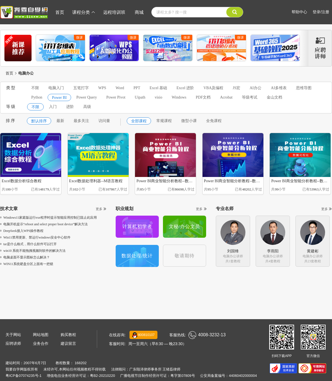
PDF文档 (203, 97)
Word (120, 88)
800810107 (143, 335)
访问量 (104, 121)
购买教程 (68, 334)
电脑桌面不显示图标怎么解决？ (25, 257)
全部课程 (139, 121)
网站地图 (40, 334)
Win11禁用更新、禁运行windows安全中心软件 (35, 237)
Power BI (59, 98)
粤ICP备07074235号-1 (24, 376)
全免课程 (214, 121)
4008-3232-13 (207, 335)
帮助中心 (299, 12)
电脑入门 (56, 88)
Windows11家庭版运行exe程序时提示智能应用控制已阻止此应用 (48, 217)
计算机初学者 (137, 226)
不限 (35, 88)
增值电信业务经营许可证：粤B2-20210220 (81, 376)
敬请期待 (184, 255)
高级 (87, 107)
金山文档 (274, 97)
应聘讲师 (13, 343)
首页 (59, 12)
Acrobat (226, 97)
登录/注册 (321, 12)
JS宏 (236, 88)
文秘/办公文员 (184, 226)
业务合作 (40, 343)
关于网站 (13, 334)
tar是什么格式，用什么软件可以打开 (28, 244)
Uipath (140, 97)
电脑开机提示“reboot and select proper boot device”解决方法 (44, 224)
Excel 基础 (158, 88)
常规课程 (164, 121)
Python (36, 97)
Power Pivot (115, 97)
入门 (53, 107)
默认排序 (39, 121)
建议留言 (68, 343)
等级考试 (249, 97)
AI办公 (255, 88)
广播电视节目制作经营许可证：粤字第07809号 (157, 376)
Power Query (86, 97)
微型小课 (189, 121)
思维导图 (304, 88)
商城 (139, 12)
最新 (60, 121)
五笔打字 (81, 88)
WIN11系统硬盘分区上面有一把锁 (26, 264)
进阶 (70, 107)
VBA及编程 (213, 88)
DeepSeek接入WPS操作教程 (21, 231)
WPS (102, 88)
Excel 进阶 (185, 88)
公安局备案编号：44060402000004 (228, 376)
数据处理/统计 (137, 255)
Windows (179, 97)
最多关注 (81, 121)
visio (158, 97)
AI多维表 (279, 88)
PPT (137, 88)
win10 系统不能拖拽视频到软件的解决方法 (33, 251)
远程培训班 (114, 12)
